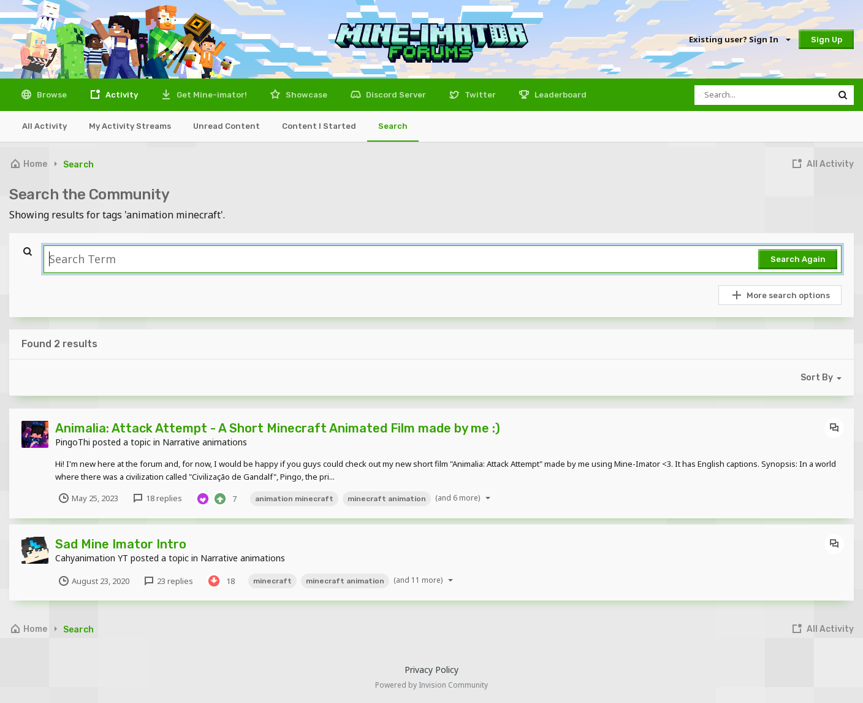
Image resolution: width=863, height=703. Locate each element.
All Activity (44, 126)
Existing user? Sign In (739, 39)
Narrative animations (204, 442)
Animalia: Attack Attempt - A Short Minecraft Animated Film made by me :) (277, 428)
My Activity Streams (130, 126)
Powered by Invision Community (431, 685)
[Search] (763, 95)
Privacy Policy (431, 669)
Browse (51, 94)
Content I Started (319, 126)
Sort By (822, 378)
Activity (121, 94)
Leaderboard (560, 94)
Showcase (305, 94)
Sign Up (826, 39)
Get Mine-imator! (211, 94)
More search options (780, 295)
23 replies (168, 580)
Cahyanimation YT (91, 558)
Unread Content (226, 126)
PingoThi (72, 442)
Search (393, 126)
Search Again (798, 259)
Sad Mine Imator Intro (120, 544)
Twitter (479, 94)
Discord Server (395, 94)
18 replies (157, 498)
